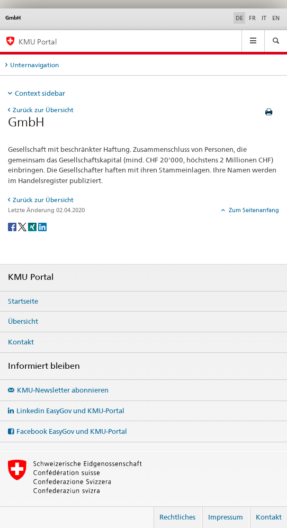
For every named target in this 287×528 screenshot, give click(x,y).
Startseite (23, 301)
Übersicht (23, 321)
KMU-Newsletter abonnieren (63, 390)
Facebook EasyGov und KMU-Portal (71, 431)
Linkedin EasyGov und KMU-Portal (70, 410)
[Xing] (33, 226)
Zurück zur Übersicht (43, 110)
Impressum (225, 517)
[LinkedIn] (42, 226)
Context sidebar (40, 93)
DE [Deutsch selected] (239, 18)
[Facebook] (13, 226)
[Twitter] (23, 226)
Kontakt (21, 342)
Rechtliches (177, 517)
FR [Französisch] (252, 18)
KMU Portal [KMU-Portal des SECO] (38, 41)
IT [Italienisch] (264, 18)
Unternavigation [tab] (34, 65)
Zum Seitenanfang (253, 210)
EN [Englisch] (276, 18)
